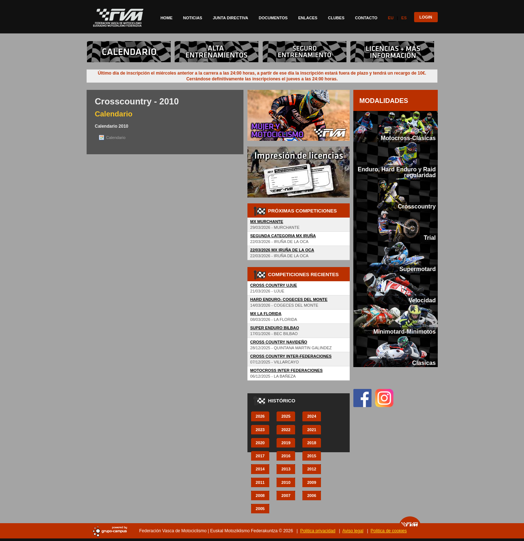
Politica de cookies (388, 530)
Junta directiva (230, 18)
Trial (430, 237)
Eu (390, 18)
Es (404, 18)
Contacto (366, 18)
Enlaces (307, 18)
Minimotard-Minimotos (404, 331)
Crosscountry (417, 206)
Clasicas (424, 362)
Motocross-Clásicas (408, 138)
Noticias (192, 18)
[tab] (395, 126)
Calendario (116, 137)
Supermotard (418, 269)
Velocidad (422, 300)
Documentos (273, 18)
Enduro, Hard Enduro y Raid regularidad (397, 172)
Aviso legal (353, 530)
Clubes (336, 18)
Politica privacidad (318, 530)
